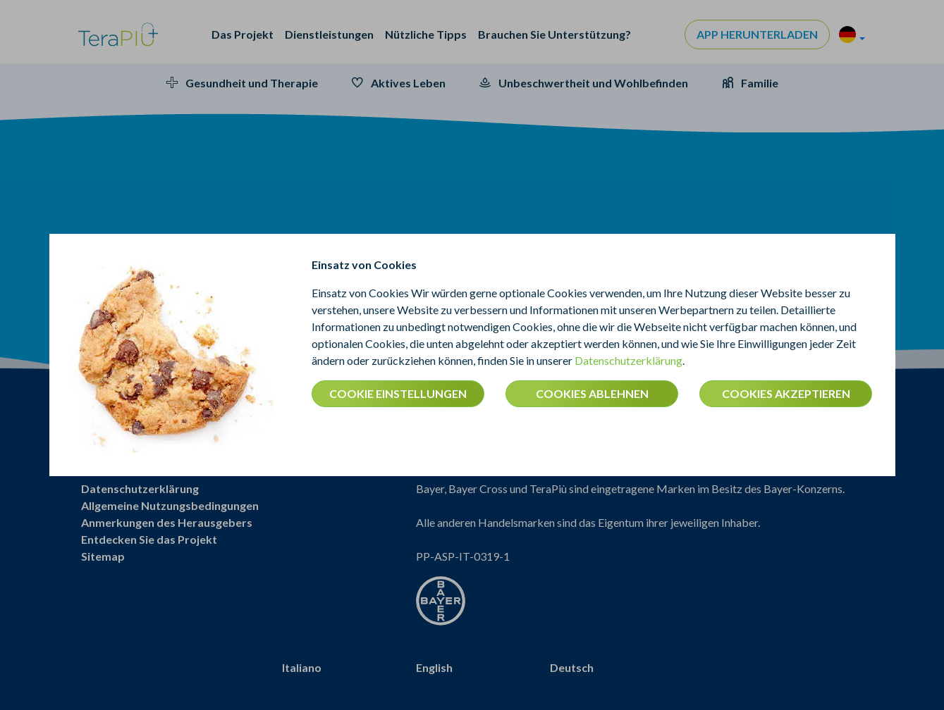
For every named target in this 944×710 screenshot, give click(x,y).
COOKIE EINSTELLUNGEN (398, 393)
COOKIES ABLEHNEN (592, 393)
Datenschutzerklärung (628, 360)
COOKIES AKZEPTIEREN (786, 393)
